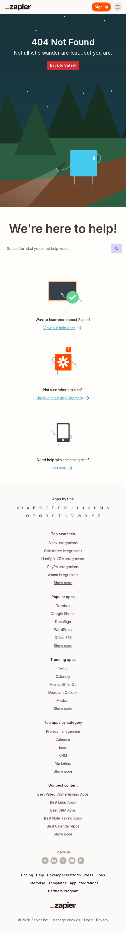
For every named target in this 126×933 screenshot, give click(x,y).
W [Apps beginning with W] (79, 516)
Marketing (63, 763)
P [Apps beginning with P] (34, 516)
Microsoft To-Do (63, 684)
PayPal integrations (63, 567)
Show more (63, 583)
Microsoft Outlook (63, 692)
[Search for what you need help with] (56, 248)
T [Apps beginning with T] (59, 516)
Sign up (101, 7)
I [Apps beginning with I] (77, 508)
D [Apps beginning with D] (47, 508)
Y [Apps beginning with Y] (93, 516)
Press (88, 875)
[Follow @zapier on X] (63, 860)
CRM (63, 755)
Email (63, 747)
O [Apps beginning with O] (27, 516)
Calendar (63, 739)
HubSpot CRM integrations (63, 559)
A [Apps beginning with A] (28, 508)
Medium (63, 700)
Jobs (100, 875)
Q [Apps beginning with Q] (40, 516)
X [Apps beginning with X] (86, 516)
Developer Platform (64, 875)
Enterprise (36, 883)
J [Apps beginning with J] (83, 508)
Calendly (63, 676)
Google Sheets (63, 614)
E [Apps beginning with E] (53, 508)
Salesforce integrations (63, 551)
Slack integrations (63, 543)
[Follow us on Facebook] (45, 860)
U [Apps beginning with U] (66, 516)
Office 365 (63, 637)
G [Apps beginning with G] (65, 508)
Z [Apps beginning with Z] (99, 516)
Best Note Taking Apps (63, 818)
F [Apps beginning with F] (59, 508)
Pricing (27, 875)
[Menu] (117, 6)
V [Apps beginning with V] (72, 516)
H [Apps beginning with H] (72, 508)
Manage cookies (66, 920)
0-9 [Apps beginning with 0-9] (20, 508)
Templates (57, 883)
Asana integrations (63, 575)
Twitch (63, 668)
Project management (63, 731)
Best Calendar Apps (63, 826)
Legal (88, 920)
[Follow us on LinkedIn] (54, 860)
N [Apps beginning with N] (108, 508)
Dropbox (63, 606)
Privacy (102, 920)
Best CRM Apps (63, 810)
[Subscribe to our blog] (80, 860)
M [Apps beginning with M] (101, 508)
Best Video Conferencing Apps (63, 794)
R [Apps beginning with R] (47, 516)
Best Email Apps (63, 802)
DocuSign (63, 622)
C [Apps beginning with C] (40, 508)
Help (40, 875)
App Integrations (84, 883)
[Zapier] (18, 6)
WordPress (63, 629)
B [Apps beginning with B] (34, 508)
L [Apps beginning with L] (95, 508)
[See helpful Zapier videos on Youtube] (71, 860)
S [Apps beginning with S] (53, 516)
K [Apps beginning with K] (89, 508)
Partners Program (63, 891)
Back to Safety (63, 65)
